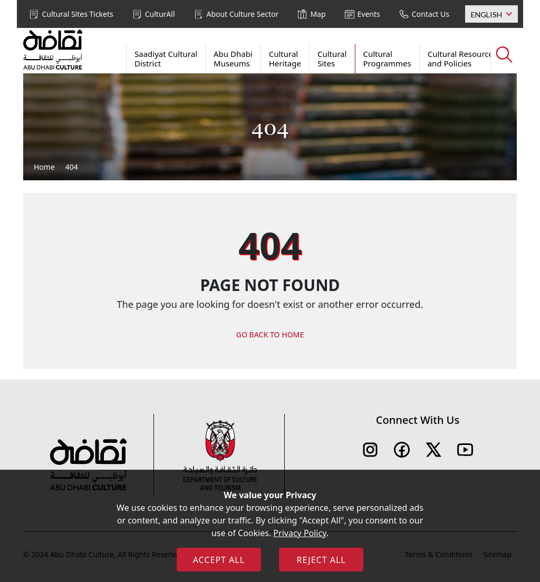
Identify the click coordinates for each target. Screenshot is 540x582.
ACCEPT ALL (219, 560)
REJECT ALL (320, 560)
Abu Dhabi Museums (233, 58)
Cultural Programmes (387, 58)
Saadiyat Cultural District (165, 58)
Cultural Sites (332, 58)
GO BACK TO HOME (270, 334)
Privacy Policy (299, 533)
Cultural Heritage (285, 58)
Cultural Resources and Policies (462, 58)
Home (44, 167)
